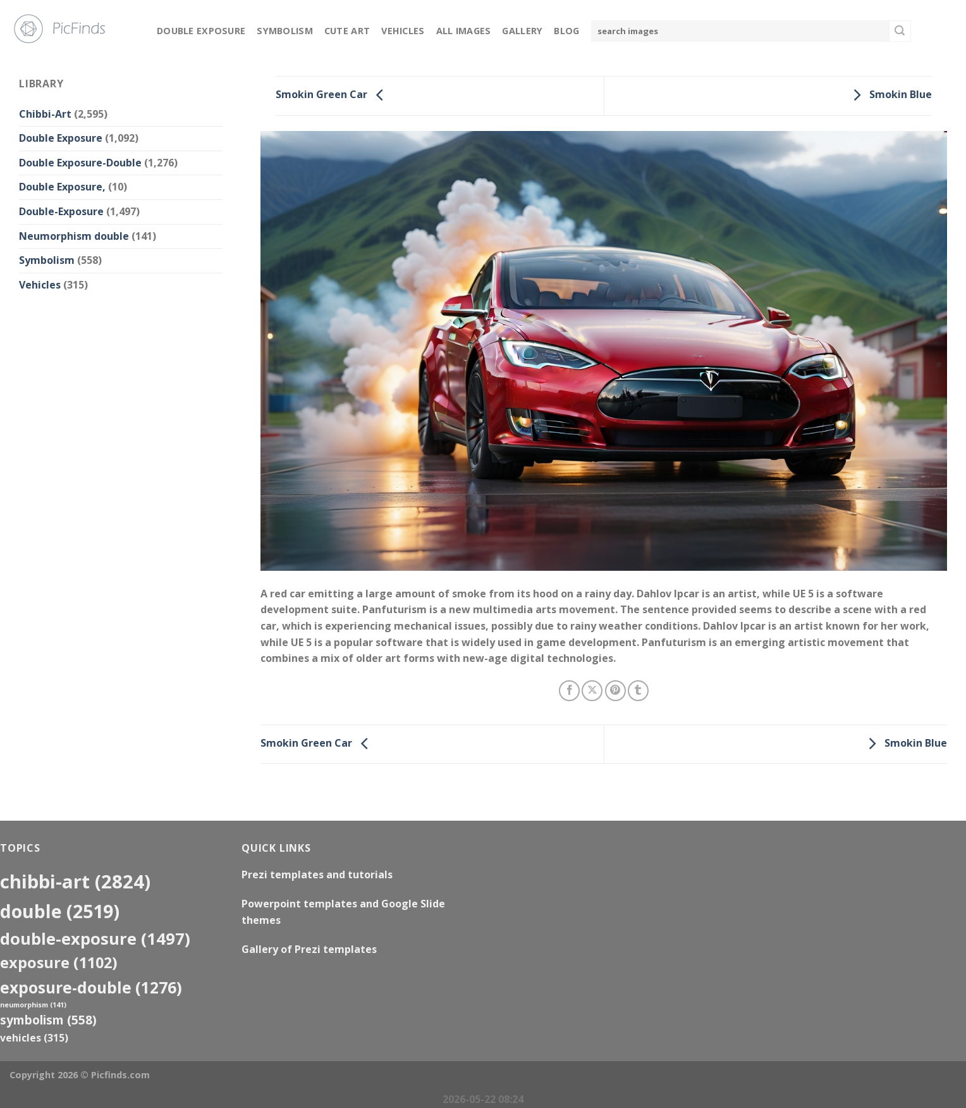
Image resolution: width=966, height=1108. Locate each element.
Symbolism (285, 31)
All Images (463, 31)
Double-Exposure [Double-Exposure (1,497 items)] (95, 938)
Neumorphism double (74, 236)
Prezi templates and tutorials (317, 874)
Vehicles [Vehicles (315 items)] (34, 1038)
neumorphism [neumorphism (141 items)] (33, 1004)
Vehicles (402, 31)
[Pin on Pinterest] (615, 690)
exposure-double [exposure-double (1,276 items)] (91, 987)
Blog (566, 31)
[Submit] (899, 31)
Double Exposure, (62, 187)
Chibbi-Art (45, 114)
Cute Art (347, 31)
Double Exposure (201, 31)
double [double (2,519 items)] (59, 911)
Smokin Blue (889, 95)
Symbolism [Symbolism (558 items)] (48, 1019)
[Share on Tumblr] (638, 690)
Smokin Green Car (333, 95)
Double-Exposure (61, 211)
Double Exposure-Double (80, 163)
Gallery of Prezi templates (309, 949)
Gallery (522, 31)
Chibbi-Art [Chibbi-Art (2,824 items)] (75, 881)
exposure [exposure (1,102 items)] (59, 962)
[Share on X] (592, 690)
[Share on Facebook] (569, 690)
